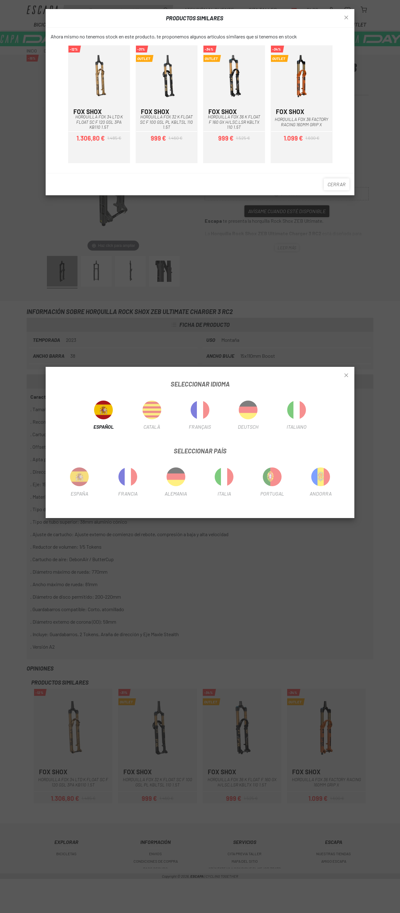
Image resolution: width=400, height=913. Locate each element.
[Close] (346, 375)
